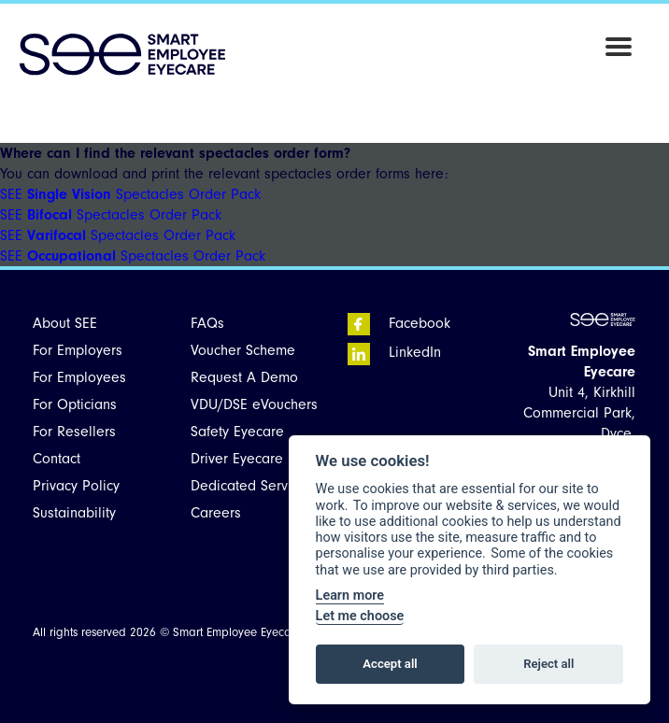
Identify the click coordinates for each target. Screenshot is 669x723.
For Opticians (75, 404)
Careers (216, 512)
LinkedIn (394, 352)
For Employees (79, 377)
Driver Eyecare (237, 458)
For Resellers (74, 431)
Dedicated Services (252, 485)
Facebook (399, 323)
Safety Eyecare (237, 431)
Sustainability (74, 512)
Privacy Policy (76, 485)
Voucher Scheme (243, 350)
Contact (56, 458)
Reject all (548, 664)
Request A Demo (244, 377)
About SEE (65, 323)
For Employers (77, 350)
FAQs (207, 323)
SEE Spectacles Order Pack (130, 194)
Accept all (390, 664)
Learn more (350, 595)
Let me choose (360, 616)
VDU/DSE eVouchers (254, 404)
